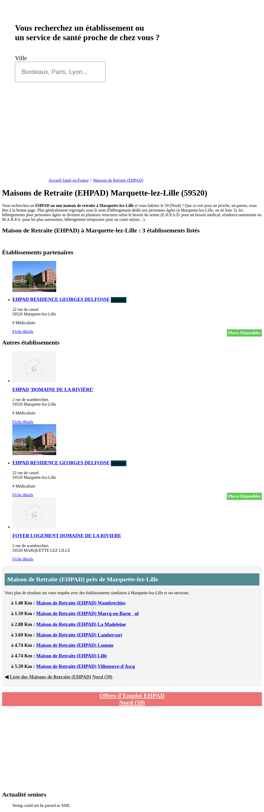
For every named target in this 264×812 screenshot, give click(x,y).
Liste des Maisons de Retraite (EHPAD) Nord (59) (61, 677)
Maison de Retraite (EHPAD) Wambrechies (81, 603)
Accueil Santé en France (68, 180)
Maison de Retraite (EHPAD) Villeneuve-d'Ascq (85, 666)
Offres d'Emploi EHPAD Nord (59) (132, 699)
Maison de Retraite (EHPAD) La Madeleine (81, 624)
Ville (22, 58)
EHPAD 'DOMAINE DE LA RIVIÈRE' (53, 389)
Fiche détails (22, 331)
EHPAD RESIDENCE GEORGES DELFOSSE (61, 299)
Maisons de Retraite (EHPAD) (118, 180)
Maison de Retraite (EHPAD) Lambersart (79, 635)
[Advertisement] (132, 138)
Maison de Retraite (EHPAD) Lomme (74, 645)
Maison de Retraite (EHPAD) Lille (71, 655)
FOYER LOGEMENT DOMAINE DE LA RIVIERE (66, 535)
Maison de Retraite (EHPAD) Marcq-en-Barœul (87, 613)
